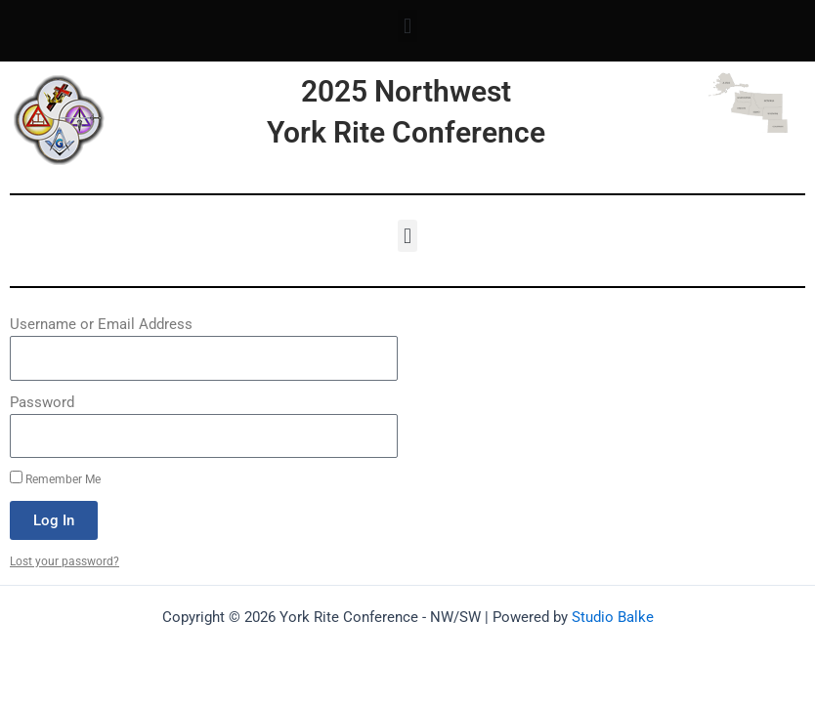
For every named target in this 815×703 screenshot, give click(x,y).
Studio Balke (613, 617)
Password (42, 402)
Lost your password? (64, 561)
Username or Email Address (101, 324)
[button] (407, 26)
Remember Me (55, 478)
